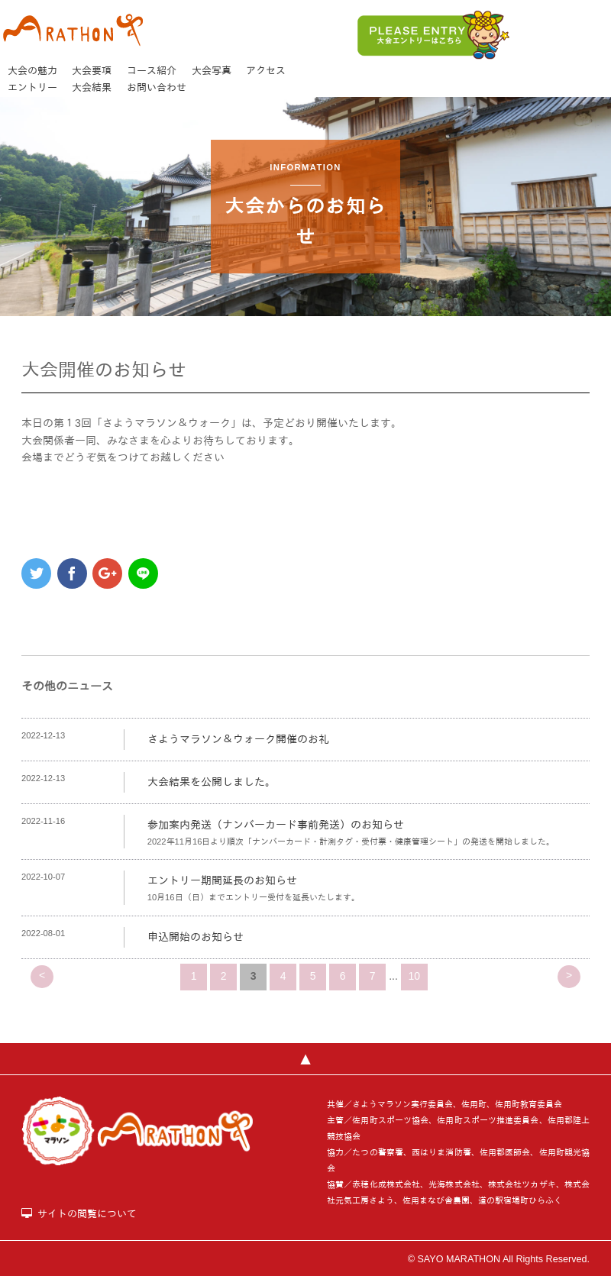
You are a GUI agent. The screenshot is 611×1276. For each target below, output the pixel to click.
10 (415, 976)
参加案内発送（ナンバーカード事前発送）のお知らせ (275, 825)
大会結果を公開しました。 (211, 782)
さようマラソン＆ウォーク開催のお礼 (238, 739)
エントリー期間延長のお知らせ (222, 880)
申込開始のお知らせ (195, 937)
